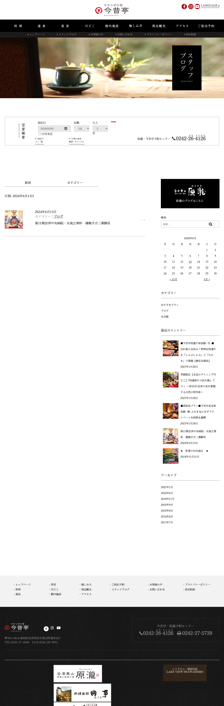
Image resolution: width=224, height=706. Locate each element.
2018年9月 (167, 504)
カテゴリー (75, 182)
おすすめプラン (170, 304)
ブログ (58, 216)
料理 (18, 588)
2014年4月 (167, 516)
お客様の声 (96, 34)
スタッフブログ (67, 34)
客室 (53, 584)
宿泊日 (42, 147)
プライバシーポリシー (159, 34)
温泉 (18, 593)
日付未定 (46, 157)
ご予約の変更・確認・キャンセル (91, 163)
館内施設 (56, 593)
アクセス (86, 593)
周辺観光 (86, 588)
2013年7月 (167, 522)
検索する (124, 151)
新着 (28, 182)
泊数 (76, 147)
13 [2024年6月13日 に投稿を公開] (190, 261)
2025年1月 (167, 486)
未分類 (164, 316)
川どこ (55, 588)
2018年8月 (167, 510)
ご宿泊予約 (118, 584)
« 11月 (173, 279)
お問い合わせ (125, 34)
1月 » (207, 279)
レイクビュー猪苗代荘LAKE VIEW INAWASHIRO (128, 671)
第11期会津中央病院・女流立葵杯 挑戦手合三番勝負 (72, 222)
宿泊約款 (191, 34)
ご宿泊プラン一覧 (51, 163)
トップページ (37, 34)
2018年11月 (167, 498)
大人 (95, 147)
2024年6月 (167, 492)
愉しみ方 (86, 584)
